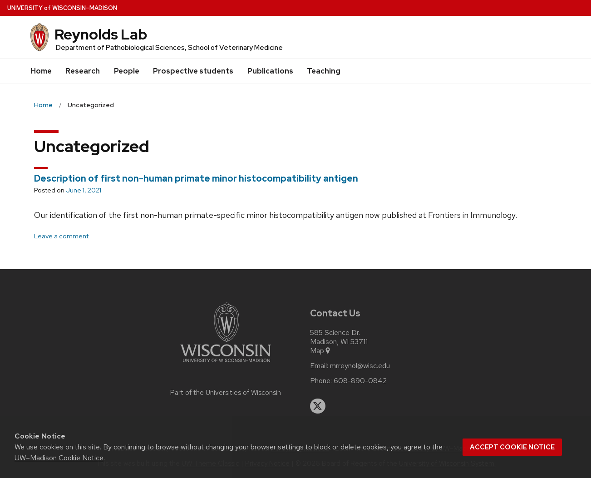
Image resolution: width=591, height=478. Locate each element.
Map (320, 350)
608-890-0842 (360, 380)
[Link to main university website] (225, 364)
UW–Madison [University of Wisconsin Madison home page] (62, 8)
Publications (270, 71)
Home (41, 71)
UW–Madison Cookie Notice (59, 458)
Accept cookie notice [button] (512, 447)
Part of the (225, 392)
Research (82, 71)
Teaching (323, 71)
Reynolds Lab (100, 34)
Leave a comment (61, 236)
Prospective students (193, 71)
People (126, 71)
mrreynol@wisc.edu (360, 365)
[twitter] (317, 406)
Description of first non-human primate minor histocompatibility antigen (196, 178)
